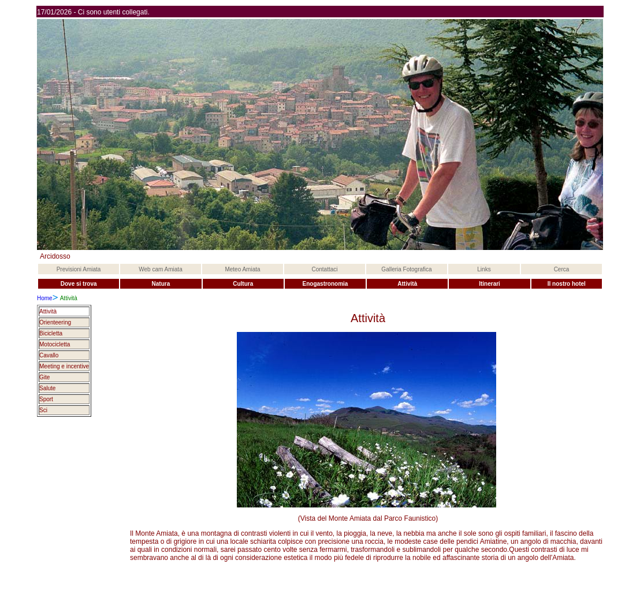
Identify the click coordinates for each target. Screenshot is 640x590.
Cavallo (48, 355)
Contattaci (324, 269)
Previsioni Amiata (79, 269)
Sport (46, 399)
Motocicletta (54, 344)
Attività (48, 311)
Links (483, 269)
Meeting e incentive (64, 366)
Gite (44, 377)
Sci (43, 410)
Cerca (562, 269)
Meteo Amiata (242, 269)
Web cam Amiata (160, 269)
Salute (47, 388)
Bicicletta (50, 333)
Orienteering (55, 322)
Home (45, 298)
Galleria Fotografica (406, 269)
